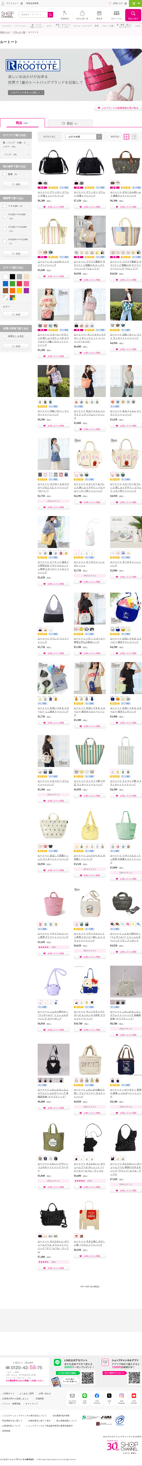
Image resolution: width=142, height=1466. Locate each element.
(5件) (90, 1181)
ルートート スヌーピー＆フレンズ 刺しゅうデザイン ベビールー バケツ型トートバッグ (89, 487)
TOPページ (5, 32)
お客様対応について (11, 1426)
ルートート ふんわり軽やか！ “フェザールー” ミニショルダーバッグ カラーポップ (53, 1015)
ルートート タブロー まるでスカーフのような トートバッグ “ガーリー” (53, 487)
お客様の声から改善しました (15, 1399)
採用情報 (6, 1431)
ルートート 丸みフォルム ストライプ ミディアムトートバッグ (89, 414)
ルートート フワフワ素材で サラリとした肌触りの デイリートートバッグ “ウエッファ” (125, 265)
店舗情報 (40, 1399)
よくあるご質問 (26, 1393)
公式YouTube (134, 1402)
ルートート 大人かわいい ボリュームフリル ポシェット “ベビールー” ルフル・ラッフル (89, 1167)
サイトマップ (32, 1404)
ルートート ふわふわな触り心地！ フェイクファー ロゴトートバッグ (89, 1093)
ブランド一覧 (19, 32)
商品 (22, 123)
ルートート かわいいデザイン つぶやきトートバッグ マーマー (53, 1167)
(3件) (53, 947)
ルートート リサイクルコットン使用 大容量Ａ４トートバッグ (125, 859)
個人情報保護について (66, 1421)
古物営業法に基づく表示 (39, 1421)
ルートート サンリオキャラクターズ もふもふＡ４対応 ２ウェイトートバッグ (89, 1015)
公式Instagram (121, 1402)
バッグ (11, 154)
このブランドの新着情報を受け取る (119, 108)
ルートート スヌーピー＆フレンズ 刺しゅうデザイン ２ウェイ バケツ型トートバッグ (125, 487)
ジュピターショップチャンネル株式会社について (24, 1416)
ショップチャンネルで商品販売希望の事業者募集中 (49, 1426)
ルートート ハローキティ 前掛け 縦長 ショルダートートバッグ (125, 1093)
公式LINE (85, 1402)
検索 (18, 184)
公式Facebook (96, 1402)
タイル (126, 137)
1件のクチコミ (53, 501)
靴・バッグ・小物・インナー (14, 144)
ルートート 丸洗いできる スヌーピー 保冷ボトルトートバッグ (89, 711)
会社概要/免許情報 (61, 1416)
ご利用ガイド (8, 1393)
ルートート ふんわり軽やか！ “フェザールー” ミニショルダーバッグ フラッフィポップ (125, 937)
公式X (109, 1402)
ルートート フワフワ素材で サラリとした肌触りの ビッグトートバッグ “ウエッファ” (89, 265)
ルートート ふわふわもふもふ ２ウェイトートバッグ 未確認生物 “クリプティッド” (125, 1015)
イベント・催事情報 (11, 1404)
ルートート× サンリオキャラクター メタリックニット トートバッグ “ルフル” (90, 338)
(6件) (53, 1262)
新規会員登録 (32, 3)
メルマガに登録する (72, 1402)
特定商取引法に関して (12, 1421)
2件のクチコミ (90, 869)
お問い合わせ (45, 1393)
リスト (134, 137)
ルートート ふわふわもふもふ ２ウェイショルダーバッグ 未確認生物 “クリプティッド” (53, 1093)
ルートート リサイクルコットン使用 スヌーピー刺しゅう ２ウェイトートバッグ (89, 937)
